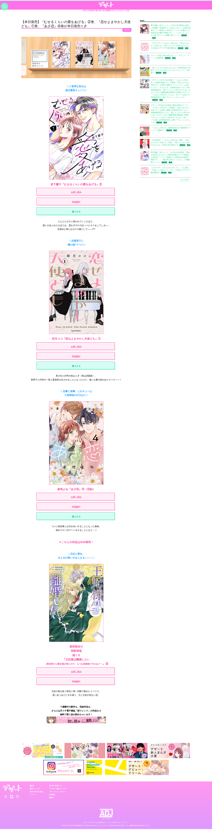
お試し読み (76, 192)
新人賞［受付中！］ (56, 788)
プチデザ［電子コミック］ (58, 791)
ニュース (33, 797)
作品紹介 (76, 202)
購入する (76, 212)
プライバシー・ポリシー (57, 794)
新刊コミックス (35, 791)
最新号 (32, 788)
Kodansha (78, 828)
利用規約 (52, 797)
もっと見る (185, 179)
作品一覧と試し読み (36, 794)
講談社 (51, 800)
